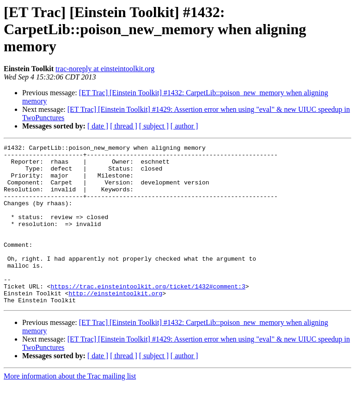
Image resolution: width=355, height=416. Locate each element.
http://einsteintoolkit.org (115, 323)
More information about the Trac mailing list (70, 408)
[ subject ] (154, 126)
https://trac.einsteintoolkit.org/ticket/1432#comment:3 (147, 315)
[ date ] (97, 126)
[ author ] (184, 126)
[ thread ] (123, 126)
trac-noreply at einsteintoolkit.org (104, 69)
